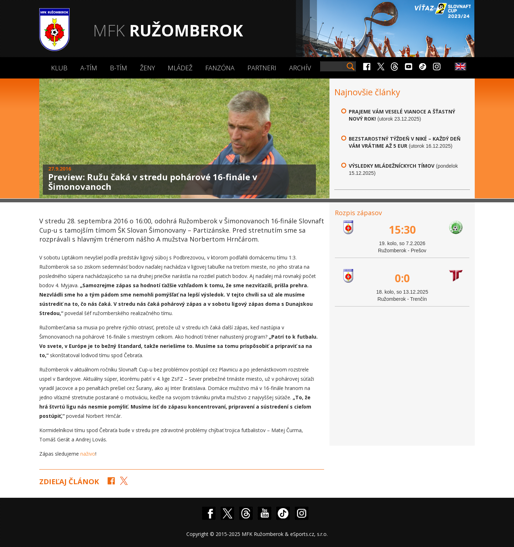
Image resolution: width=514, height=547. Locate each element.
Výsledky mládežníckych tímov (391, 165)
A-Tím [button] (88, 68)
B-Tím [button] (118, 68)
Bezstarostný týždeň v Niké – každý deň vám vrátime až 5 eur (404, 142)
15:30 (402, 229)
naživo (87, 453)
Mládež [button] (180, 68)
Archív (300, 68)
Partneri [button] (261, 68)
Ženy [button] (147, 68)
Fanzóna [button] (220, 68)
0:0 (402, 278)
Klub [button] (59, 68)
